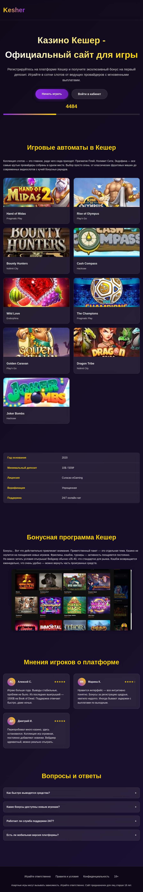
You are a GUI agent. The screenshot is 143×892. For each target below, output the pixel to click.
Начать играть (52, 94)
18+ (116, 876)
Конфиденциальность (96, 876)
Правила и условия (66, 876)
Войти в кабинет (89, 94)
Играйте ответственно (38, 876)
